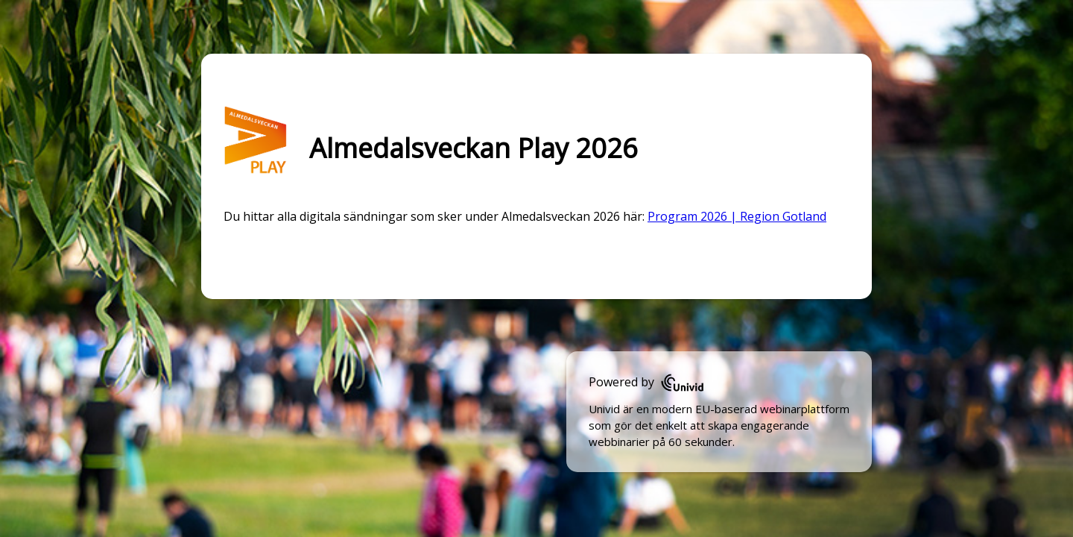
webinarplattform (804, 408)
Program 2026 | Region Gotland (737, 216)
